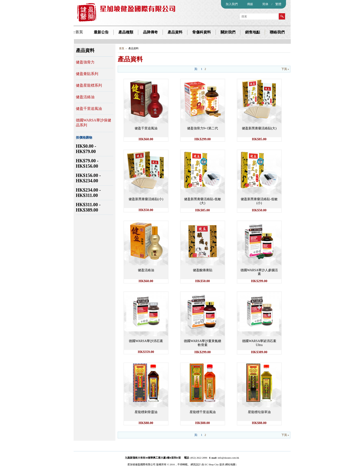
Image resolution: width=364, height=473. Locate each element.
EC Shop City (212, 464)
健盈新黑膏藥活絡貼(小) (146, 199)
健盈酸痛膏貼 (202, 270)
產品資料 (85, 50)
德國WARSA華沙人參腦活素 (259, 272)
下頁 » (285, 69)
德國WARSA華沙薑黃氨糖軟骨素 (202, 343)
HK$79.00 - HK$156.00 (87, 163)
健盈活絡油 (85, 97)
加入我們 (232, 4)
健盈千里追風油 (89, 109)
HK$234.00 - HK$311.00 (88, 192)
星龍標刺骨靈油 (146, 412)
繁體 (278, 4)
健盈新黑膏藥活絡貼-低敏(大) (202, 201)
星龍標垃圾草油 (259, 412)
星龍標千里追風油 (203, 412)
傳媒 (250, 4)
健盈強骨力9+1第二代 (202, 128)
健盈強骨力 (85, 62)
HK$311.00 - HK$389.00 (88, 207)
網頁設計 (196, 464)
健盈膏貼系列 (87, 74)
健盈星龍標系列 (89, 85)
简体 (265, 4)
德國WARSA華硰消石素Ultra (259, 343)
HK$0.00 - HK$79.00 (86, 149)
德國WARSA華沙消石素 (146, 341)
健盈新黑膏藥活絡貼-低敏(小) (259, 201)
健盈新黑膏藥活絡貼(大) (259, 128)
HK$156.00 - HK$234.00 (88, 178)
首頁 (121, 48)
